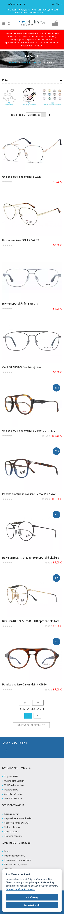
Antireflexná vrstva (13, 794)
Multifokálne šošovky (14, 781)
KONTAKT (9, 869)
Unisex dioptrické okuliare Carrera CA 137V (28, 430)
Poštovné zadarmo (13, 836)
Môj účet (57, 4)
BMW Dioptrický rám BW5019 (20, 303)
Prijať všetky (32, 897)
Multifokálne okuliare (14, 785)
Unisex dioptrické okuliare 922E (21, 176)
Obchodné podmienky (14, 856)
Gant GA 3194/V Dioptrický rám (21, 367)
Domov (13, 62)
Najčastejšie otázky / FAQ (16, 823)
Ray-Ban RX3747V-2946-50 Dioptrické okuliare (30, 621)
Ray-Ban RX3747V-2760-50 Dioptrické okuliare (30, 557)
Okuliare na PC (11, 790)
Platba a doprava (12, 827)
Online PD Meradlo (13, 798)
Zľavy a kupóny (11, 831)
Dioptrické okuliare (32, 62)
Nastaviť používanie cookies (20, 889)
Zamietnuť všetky (32, 905)
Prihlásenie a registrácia (15, 864)
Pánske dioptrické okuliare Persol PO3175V (29, 494)
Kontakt (23, 743)
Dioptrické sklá (11, 776)
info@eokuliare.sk (31, 12)
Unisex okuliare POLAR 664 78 (20, 240)
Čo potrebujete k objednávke (18, 818)
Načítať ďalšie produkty (31, 725)
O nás (14, 743)
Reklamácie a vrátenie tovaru (18, 860)
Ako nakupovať (11, 814)
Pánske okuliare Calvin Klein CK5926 (24, 684)
